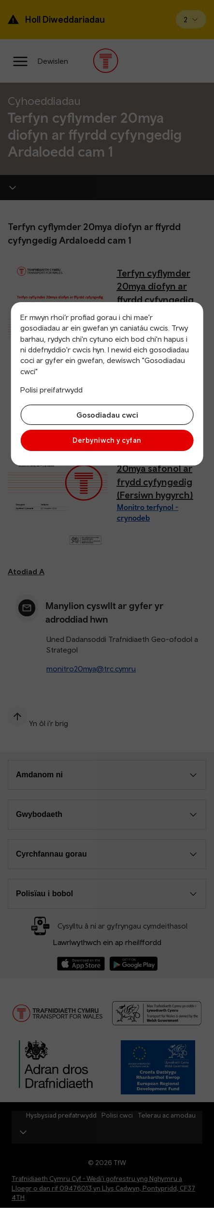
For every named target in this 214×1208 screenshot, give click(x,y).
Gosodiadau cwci (107, 414)
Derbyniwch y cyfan (106, 440)
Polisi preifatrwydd (51, 389)
